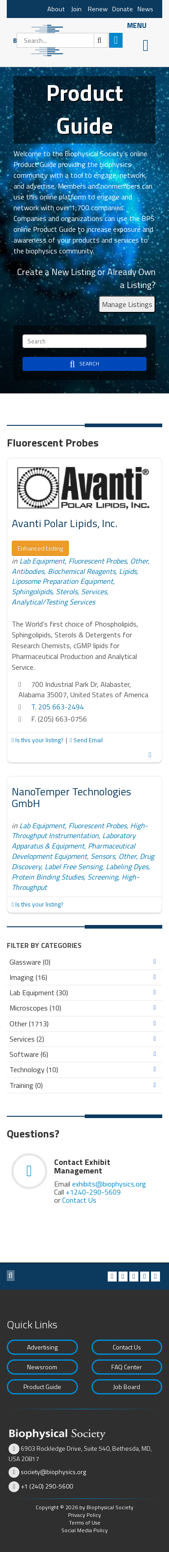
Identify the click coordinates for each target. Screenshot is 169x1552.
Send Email (86, 739)
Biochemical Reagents (81, 571)
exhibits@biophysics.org (109, 1183)
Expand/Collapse (155, 962)
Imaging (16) (28, 977)
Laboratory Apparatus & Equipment (74, 840)
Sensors (103, 856)
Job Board (126, 1386)
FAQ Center (126, 1367)
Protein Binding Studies (48, 876)
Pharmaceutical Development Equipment (73, 851)
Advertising (42, 1347)
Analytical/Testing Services (53, 601)
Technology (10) (33, 1070)
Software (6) (28, 1054)
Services (94, 591)
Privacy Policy (84, 1515)
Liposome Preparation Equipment (62, 581)
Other (139, 560)
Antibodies (28, 571)
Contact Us (79, 1200)
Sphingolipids (32, 591)
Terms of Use (84, 1522)
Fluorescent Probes (98, 560)
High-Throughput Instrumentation (80, 830)
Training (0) (26, 1085)
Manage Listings (127, 304)
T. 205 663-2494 (57, 706)
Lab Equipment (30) (38, 993)
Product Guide (42, 1386)
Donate (122, 9)
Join (76, 9)
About (56, 9)
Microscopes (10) (35, 1008)
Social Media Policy (84, 1530)
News (145, 9)
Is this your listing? (38, 739)
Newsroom (42, 1367)
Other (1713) (29, 1024)
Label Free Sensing (73, 866)
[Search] (62, 40)
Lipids (128, 571)
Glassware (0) (29, 962)
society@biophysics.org (53, 1471)
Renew (98, 9)
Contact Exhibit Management (82, 1166)
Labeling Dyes (127, 866)
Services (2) (26, 1039)
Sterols (67, 591)
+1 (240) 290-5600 (47, 1486)
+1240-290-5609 (93, 1192)
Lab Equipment (42, 560)
